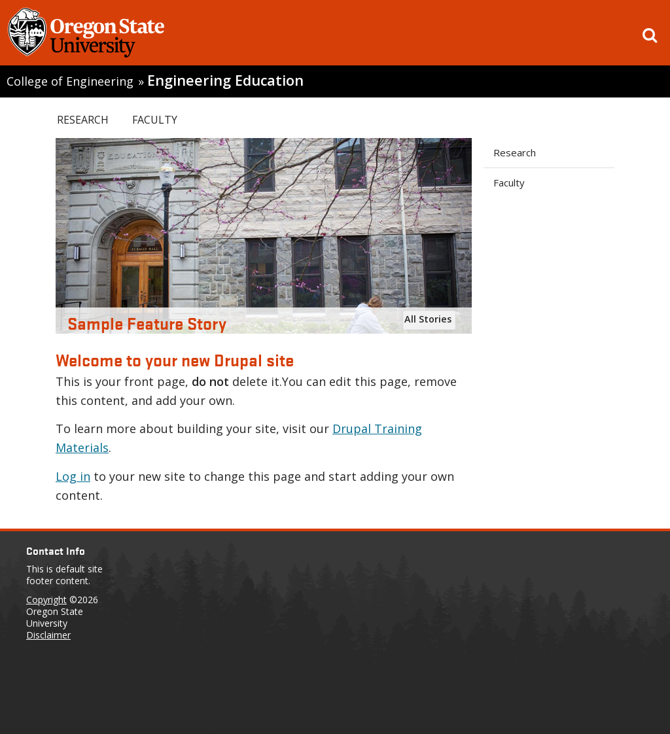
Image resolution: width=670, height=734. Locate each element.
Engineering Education (225, 80)
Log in (73, 476)
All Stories (427, 319)
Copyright (46, 599)
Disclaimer (48, 635)
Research (83, 120)
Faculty (154, 120)
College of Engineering (70, 81)
